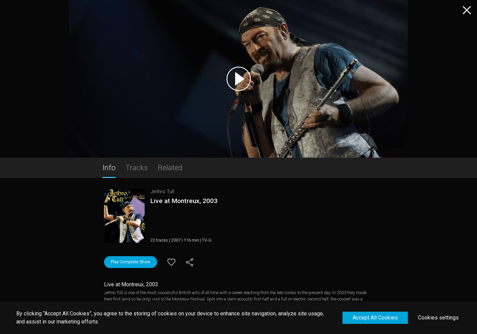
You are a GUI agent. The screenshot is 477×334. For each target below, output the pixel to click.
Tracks (137, 167)
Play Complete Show (130, 261)
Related (170, 167)
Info (109, 167)
